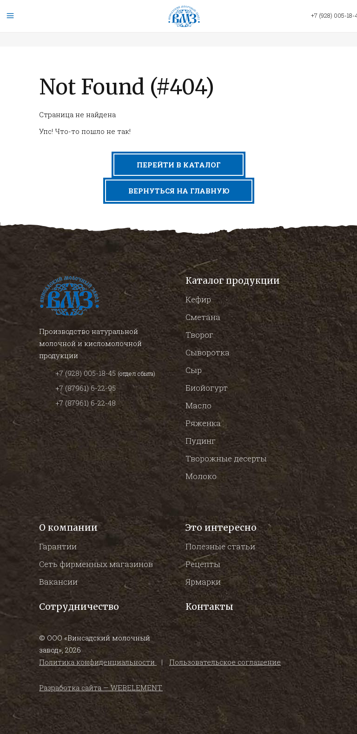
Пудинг (200, 440)
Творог (199, 334)
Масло (198, 405)
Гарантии (58, 546)
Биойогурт (206, 387)
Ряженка (203, 423)
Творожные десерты (226, 458)
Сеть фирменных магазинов (96, 564)
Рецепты (202, 564)
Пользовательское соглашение (225, 662)
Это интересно (221, 527)
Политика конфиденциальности (98, 662)
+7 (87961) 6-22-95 (85, 388)
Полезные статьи (220, 546)
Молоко (201, 476)
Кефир (198, 299)
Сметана (202, 317)
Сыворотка (207, 352)
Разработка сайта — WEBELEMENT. (101, 687)
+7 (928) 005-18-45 (86, 373)
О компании (68, 527)
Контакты (209, 606)
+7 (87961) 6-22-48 (85, 402)
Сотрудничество (79, 606)
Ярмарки (203, 581)
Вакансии (58, 581)
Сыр (193, 370)
